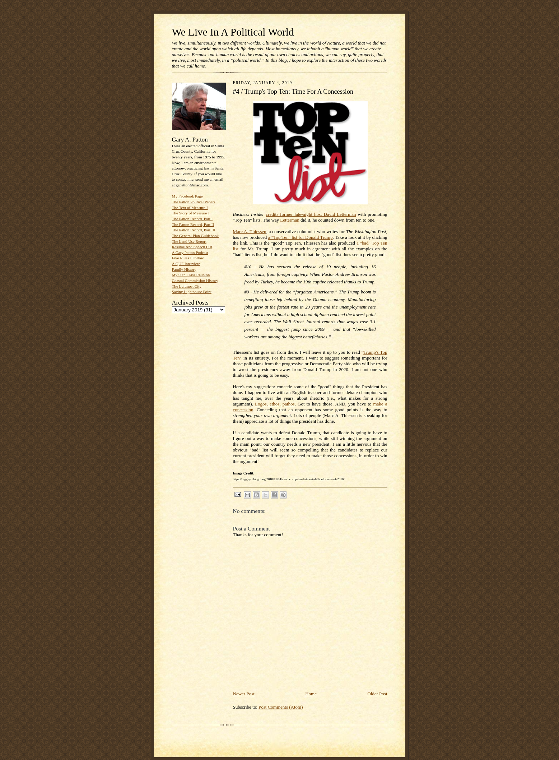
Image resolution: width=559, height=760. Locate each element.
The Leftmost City (187, 286)
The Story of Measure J (191, 213)
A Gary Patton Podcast (190, 252)
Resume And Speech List (192, 247)
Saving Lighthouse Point (191, 291)
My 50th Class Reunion (191, 275)
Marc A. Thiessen (249, 231)
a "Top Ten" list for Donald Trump (300, 237)
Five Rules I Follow (188, 258)
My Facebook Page (187, 196)
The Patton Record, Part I (192, 219)
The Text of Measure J (190, 207)
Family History (184, 269)
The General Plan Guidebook (195, 235)
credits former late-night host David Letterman (311, 214)
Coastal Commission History (195, 280)
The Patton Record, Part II (193, 224)
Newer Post (244, 693)
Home (311, 693)
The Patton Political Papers (193, 202)
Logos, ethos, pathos (275, 404)
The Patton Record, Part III (193, 230)
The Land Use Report (189, 241)
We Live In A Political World (233, 32)
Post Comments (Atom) (280, 707)
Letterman (289, 220)
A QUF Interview (186, 263)
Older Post (377, 693)
